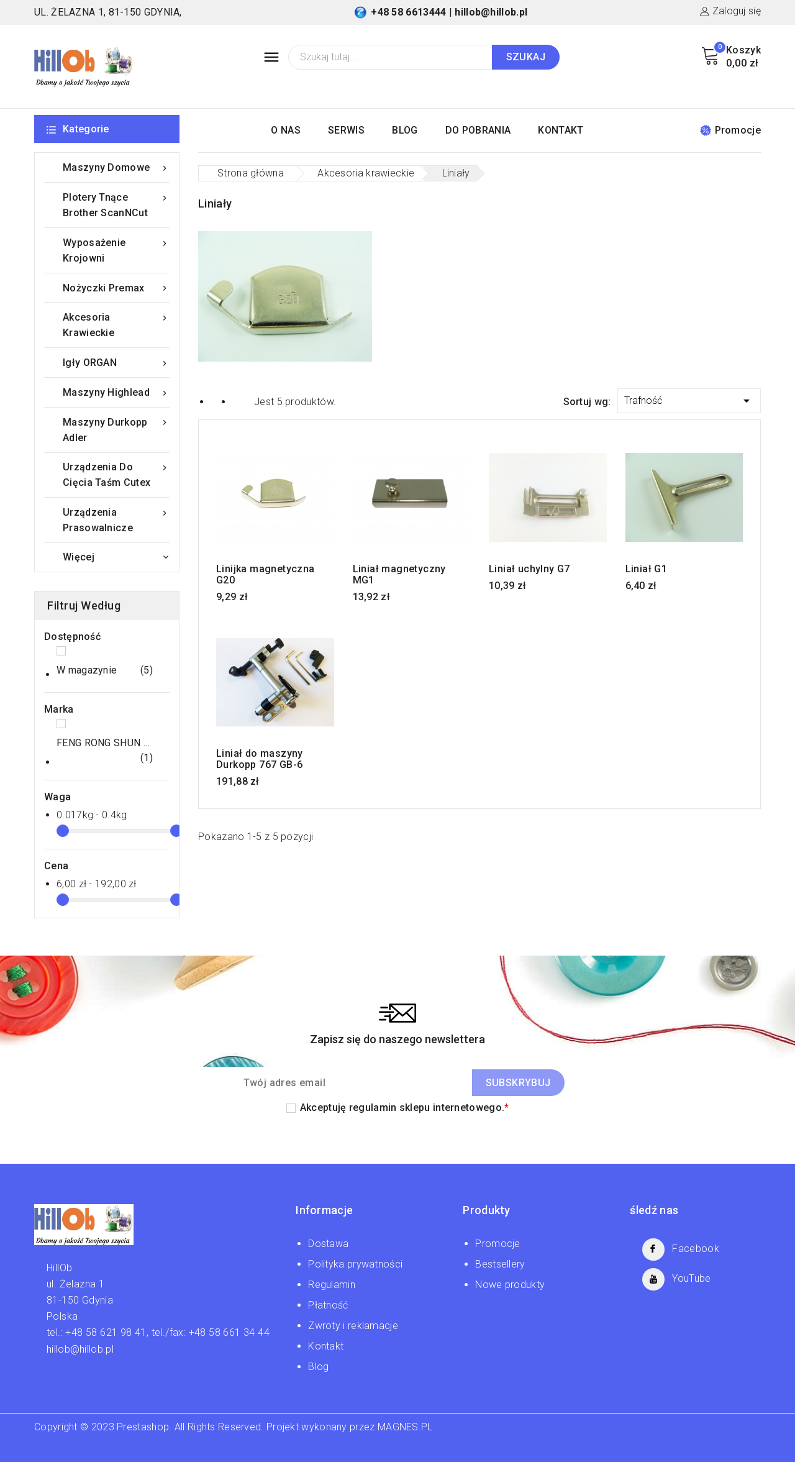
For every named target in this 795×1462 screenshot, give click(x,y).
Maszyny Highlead (116, 392)
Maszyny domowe (116, 167)
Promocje (730, 130)
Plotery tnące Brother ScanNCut (116, 204)
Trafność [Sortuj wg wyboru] (689, 398)
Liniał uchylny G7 (529, 569)
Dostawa (328, 1244)
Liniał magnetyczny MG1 (399, 575)
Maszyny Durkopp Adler (116, 429)
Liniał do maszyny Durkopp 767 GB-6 (259, 759)
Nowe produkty (510, 1285)
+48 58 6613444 (408, 12)
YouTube (691, 1278)
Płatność (328, 1305)
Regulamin (331, 1285)
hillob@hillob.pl (491, 12)
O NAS (286, 130)
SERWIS (346, 130)
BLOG (404, 130)
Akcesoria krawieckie (116, 324)
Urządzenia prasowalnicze (116, 519)
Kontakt (325, 1346)
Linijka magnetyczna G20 (265, 575)
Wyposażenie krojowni (116, 249)
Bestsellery (500, 1264)
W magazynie (105, 670)
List (238, 401)
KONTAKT (560, 130)
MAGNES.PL (405, 1427)
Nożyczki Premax (116, 288)
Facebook (695, 1248)
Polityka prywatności (355, 1264)
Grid (217, 401)
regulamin (373, 1107)
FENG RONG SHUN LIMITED (105, 751)
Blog (318, 1367)
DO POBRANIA (478, 130)
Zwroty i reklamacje (353, 1326)
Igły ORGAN (116, 362)
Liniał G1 (646, 569)
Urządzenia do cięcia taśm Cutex (116, 473)
